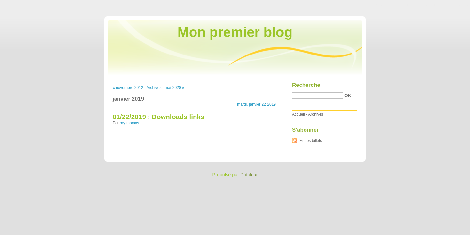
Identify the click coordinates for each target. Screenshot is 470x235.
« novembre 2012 (128, 88)
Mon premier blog (235, 32)
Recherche (306, 85)
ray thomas (129, 123)
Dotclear (249, 174)
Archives (153, 88)
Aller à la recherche (451, 4)
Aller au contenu (390, 4)
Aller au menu (419, 4)
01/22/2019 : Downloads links (158, 116)
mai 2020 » (174, 88)
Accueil (298, 114)
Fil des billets (310, 140)
